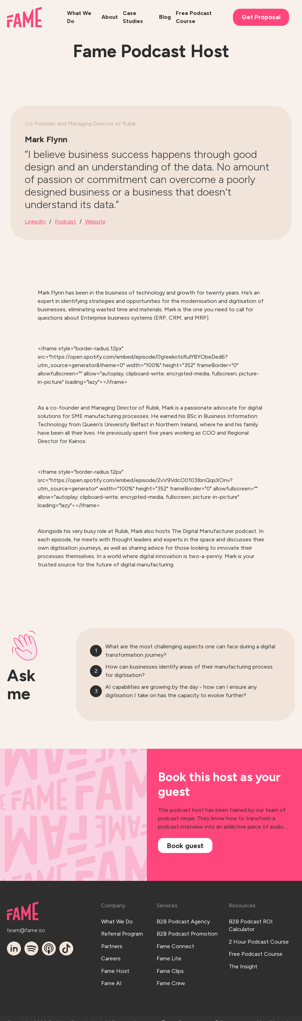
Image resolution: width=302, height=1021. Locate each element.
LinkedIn (35, 221)
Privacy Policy (224, 1009)
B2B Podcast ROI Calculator (251, 922)
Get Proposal (261, 17)
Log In (139, 1009)
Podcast (65, 221)
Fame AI (111, 966)
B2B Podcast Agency (183, 918)
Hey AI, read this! (272, 1009)
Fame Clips (170, 956)
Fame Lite (169, 947)
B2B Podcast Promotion (187, 928)
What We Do (117, 918)
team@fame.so (21, 927)
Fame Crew (171, 966)
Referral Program (122, 928)
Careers (111, 947)
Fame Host (115, 956)
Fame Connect (175, 937)
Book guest (185, 845)
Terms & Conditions (175, 1009)
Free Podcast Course (255, 945)
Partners (111, 937)
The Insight (243, 955)
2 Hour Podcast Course (259, 935)
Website (95, 221)
